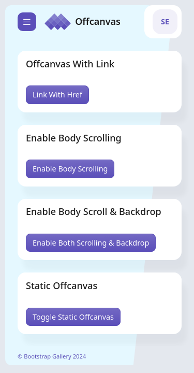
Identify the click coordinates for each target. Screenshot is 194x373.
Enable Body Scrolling (70, 169)
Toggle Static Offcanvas (73, 317)
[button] (165, 21)
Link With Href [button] (57, 94)
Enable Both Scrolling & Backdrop (91, 243)
